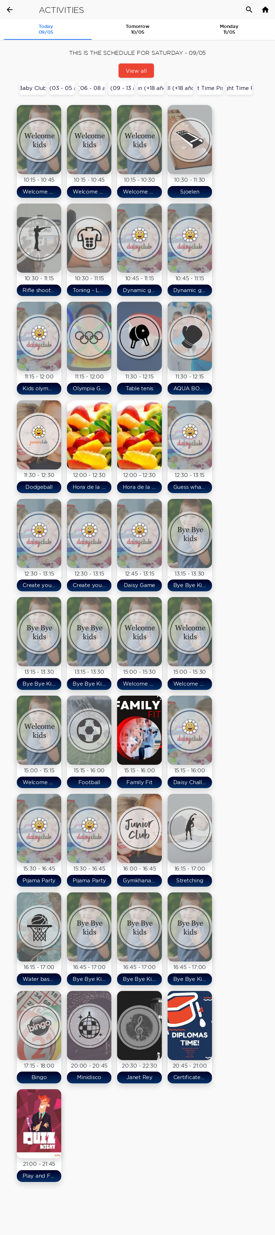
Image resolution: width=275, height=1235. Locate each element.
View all (136, 70)
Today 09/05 (46, 29)
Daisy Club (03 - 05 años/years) (62, 88)
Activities (61, 10)
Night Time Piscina (210, 88)
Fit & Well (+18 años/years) (180, 88)
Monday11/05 (229, 29)
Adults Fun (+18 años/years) (151, 88)
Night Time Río (239, 88)
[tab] (46, 30)
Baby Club (32, 88)
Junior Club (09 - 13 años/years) (121, 88)
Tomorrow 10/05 (137, 29)
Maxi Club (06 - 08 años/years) (91, 88)
